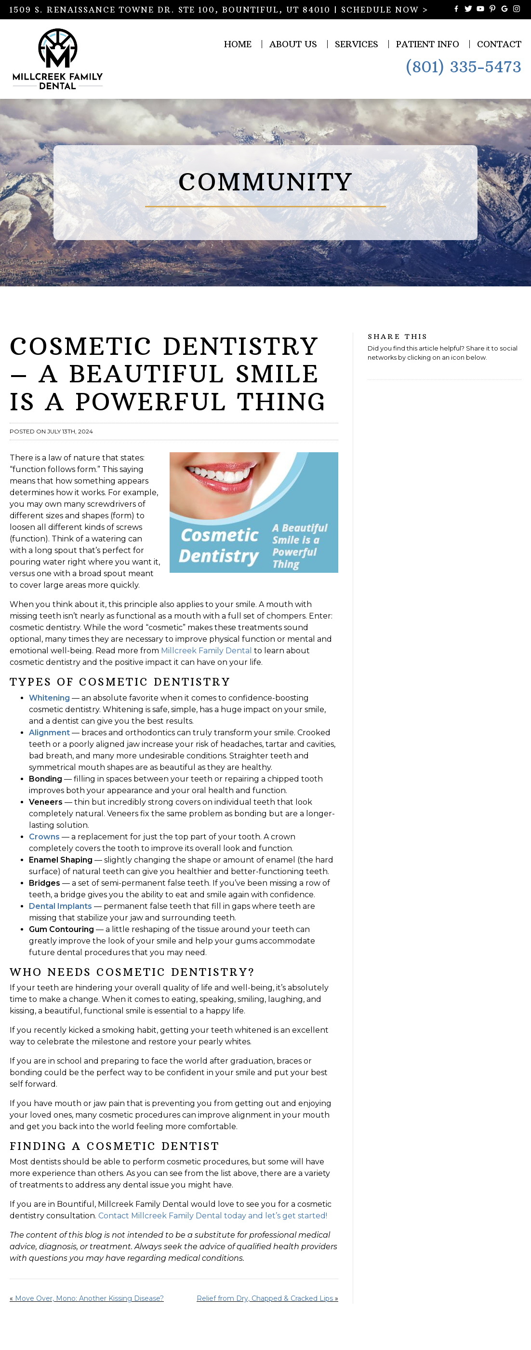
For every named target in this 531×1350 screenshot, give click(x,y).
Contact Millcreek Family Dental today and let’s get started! (213, 1215)
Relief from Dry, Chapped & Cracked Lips (265, 1298)
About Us (293, 44)
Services (356, 44)
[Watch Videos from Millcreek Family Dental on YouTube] (480, 9)
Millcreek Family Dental (206, 650)
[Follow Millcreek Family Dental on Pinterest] (492, 9)
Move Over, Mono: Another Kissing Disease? (89, 1298)
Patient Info (427, 44)
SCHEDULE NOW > (385, 9)
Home (238, 44)
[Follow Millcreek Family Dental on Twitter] (468, 9)
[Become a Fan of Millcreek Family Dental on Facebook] (456, 9)
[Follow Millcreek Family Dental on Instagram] (516, 9)
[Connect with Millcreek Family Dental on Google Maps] (504, 9)
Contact (499, 44)
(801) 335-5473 (463, 67)
